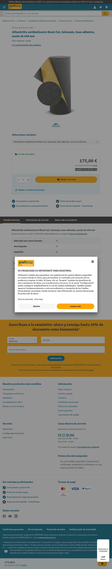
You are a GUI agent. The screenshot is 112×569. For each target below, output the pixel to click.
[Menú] (107, 541)
